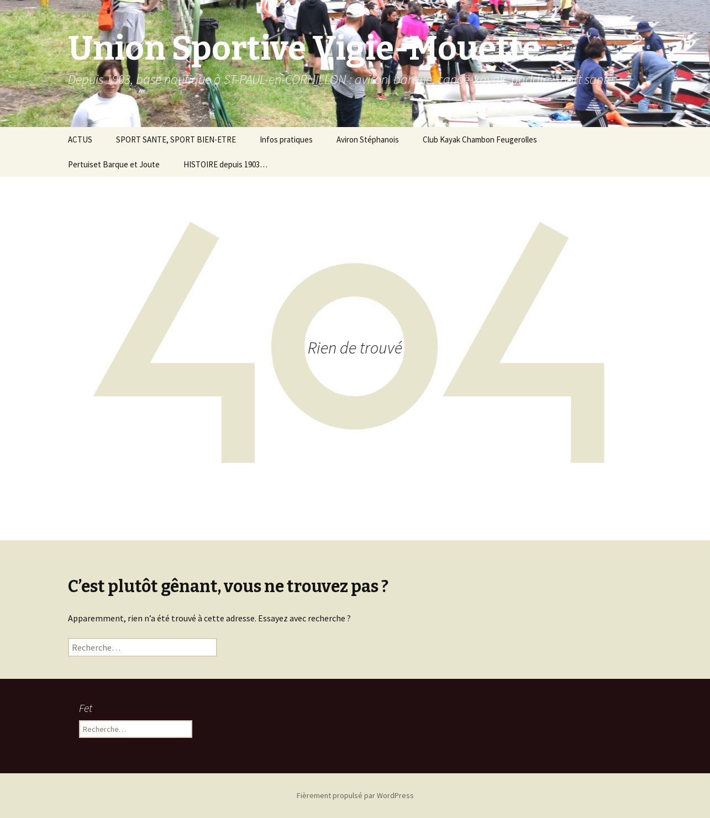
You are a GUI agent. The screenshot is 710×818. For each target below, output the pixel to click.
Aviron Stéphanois (367, 139)
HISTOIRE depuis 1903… (225, 164)
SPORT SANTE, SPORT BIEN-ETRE (176, 139)
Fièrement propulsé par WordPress (355, 795)
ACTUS (80, 139)
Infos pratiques (286, 139)
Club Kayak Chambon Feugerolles (480, 139)
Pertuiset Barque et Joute (114, 164)
